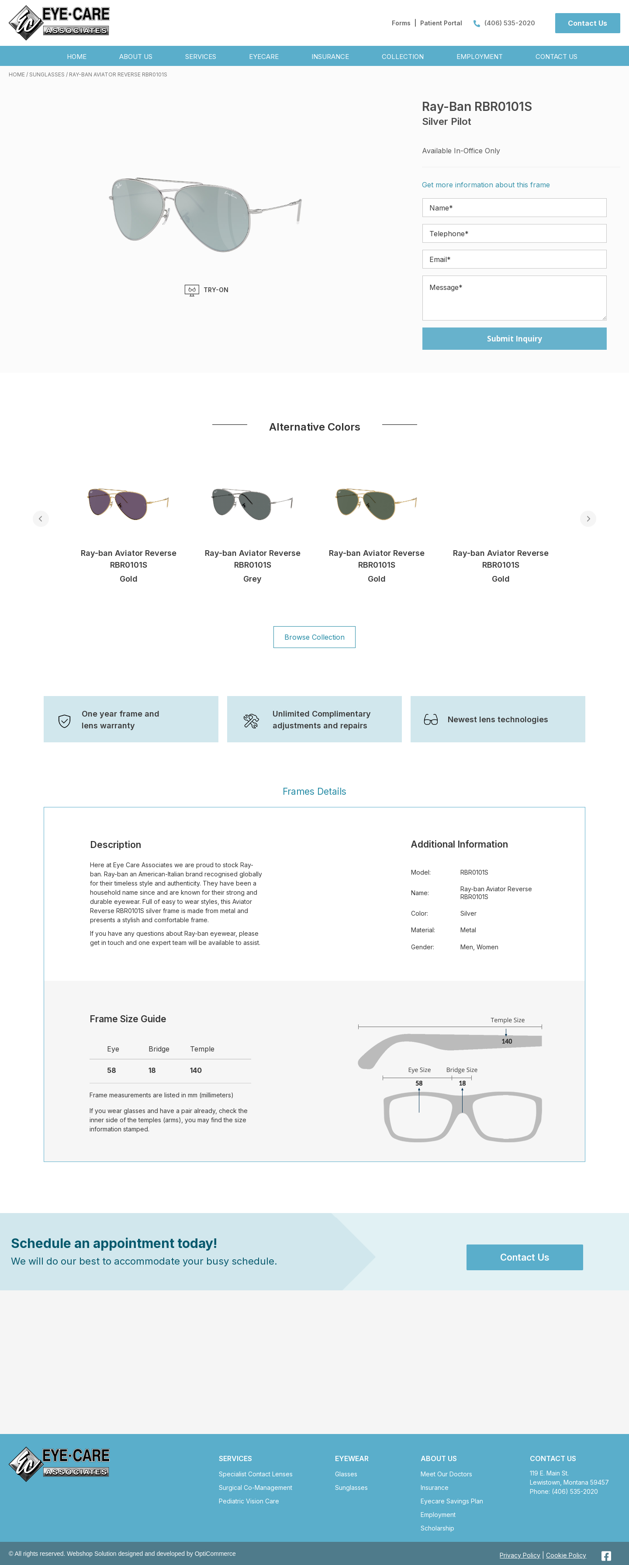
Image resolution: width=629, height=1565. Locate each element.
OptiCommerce (215, 1553)
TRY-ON (206, 290)
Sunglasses (47, 74)
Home (17, 74)
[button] (587, 23)
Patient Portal (441, 23)
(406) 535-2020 (504, 23)
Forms (401, 23)
